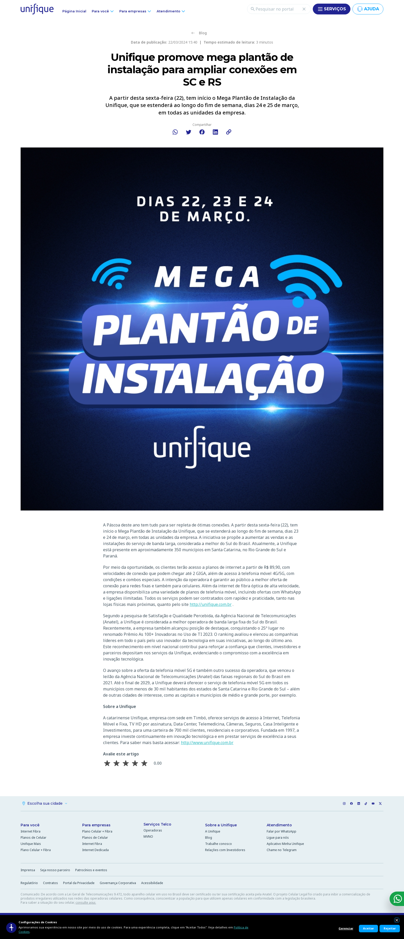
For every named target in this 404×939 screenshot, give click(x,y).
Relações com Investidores (225, 851)
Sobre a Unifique (221, 825)
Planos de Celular (33, 838)
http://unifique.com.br (211, 604)
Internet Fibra (30, 832)
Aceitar (368, 928)
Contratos (50, 884)
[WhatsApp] (397, 899)
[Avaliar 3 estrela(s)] (126, 763)
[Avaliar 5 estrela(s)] (144, 763)
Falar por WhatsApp (281, 832)
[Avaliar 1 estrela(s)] (107, 763)
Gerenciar (346, 928)
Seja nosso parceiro (55, 871)
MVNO (148, 837)
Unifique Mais (31, 844)
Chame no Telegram (282, 851)
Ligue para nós (278, 838)
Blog (208, 838)
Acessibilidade (152, 884)
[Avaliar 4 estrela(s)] (135, 763)
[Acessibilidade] (11, 927)
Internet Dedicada (95, 851)
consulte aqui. (85, 903)
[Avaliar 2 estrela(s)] (116, 763)
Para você (30, 825)
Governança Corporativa (118, 884)
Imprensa (28, 871)
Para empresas (96, 825)
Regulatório (29, 884)
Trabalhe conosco (218, 844)
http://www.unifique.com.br (207, 742)
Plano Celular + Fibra (36, 851)
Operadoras (153, 831)
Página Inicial (74, 11)
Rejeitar (390, 928)
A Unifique (212, 832)
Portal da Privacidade (79, 884)
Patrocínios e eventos (91, 871)
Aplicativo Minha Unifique (285, 844)
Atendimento (279, 825)
